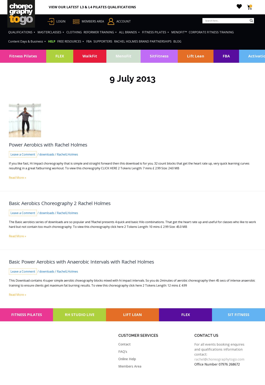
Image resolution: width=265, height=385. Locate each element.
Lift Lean (195, 56)
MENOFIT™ (179, 32)
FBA (89, 41)
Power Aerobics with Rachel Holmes (48, 144)
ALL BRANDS (129, 32)
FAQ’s (122, 351)
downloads (46, 154)
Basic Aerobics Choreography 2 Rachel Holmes (60, 203)
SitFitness (159, 56)
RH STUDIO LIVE (79, 314)
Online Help (127, 359)
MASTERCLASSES (51, 32)
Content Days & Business (27, 41)
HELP (51, 41)
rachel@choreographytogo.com (219, 359)
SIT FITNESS (238, 314)
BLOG (177, 41)
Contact (124, 344)
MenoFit (123, 56)
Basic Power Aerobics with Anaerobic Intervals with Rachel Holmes (81, 261)
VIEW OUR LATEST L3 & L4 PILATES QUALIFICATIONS (92, 7)
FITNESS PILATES (155, 32)
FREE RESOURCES (70, 41)
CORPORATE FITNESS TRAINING (211, 32)
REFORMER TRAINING (100, 32)
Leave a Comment (22, 154)
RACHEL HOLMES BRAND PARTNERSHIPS (143, 41)
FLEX (59, 56)
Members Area (129, 366)
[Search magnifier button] (251, 20)
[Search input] (226, 20)
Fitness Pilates (23, 56)
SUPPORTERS (102, 41)
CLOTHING (74, 32)
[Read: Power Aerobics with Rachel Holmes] (25, 120)
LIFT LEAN (132, 314)
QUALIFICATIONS (22, 32)
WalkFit (89, 56)
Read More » (17, 177)
